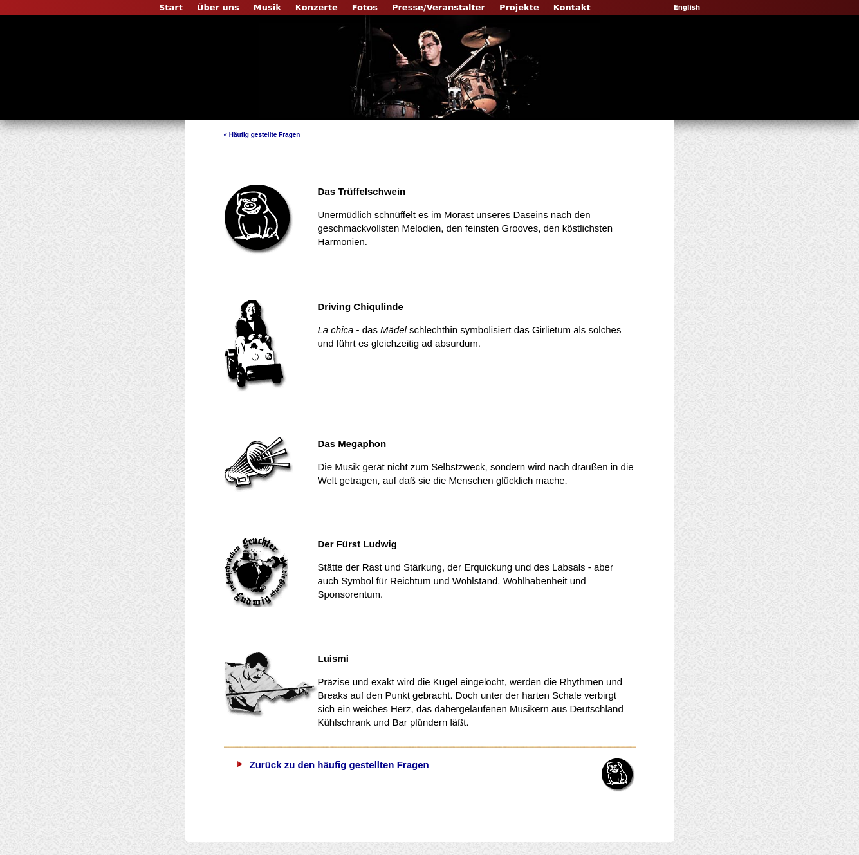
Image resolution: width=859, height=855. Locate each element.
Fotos (365, 7)
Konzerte (316, 7)
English (687, 7)
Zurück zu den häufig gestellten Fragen (339, 764)
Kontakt (572, 7)
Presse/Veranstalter (438, 7)
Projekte (519, 7)
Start (171, 7)
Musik (267, 7)
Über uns (218, 7)
